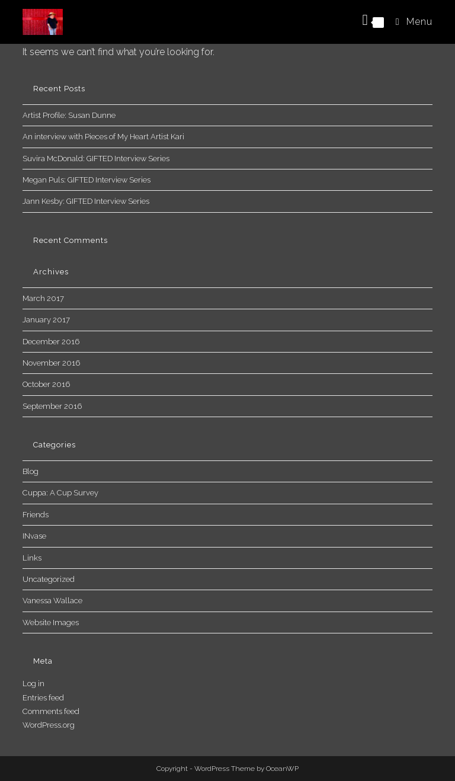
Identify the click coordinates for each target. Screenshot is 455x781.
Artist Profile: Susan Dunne (69, 115)
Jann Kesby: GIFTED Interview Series (86, 201)
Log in (33, 683)
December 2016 (51, 341)
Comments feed (51, 711)
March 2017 (43, 298)
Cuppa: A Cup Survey (60, 492)
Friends (36, 514)
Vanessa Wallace (52, 600)
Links (32, 557)
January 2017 (46, 319)
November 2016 (51, 363)
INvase (34, 536)
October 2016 (46, 384)
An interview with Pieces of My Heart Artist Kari (103, 136)
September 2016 (52, 406)
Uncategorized (49, 579)
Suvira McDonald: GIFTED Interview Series (96, 158)
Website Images (51, 622)
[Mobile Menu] (409, 21)
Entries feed (43, 697)
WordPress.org (49, 725)
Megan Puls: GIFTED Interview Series (86, 179)
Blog (31, 471)
